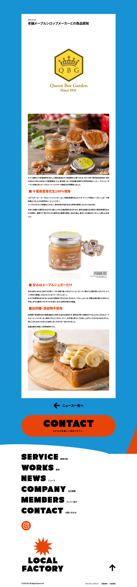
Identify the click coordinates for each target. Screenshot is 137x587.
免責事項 (104, 584)
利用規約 (113, 584)
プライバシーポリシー (92, 584)
